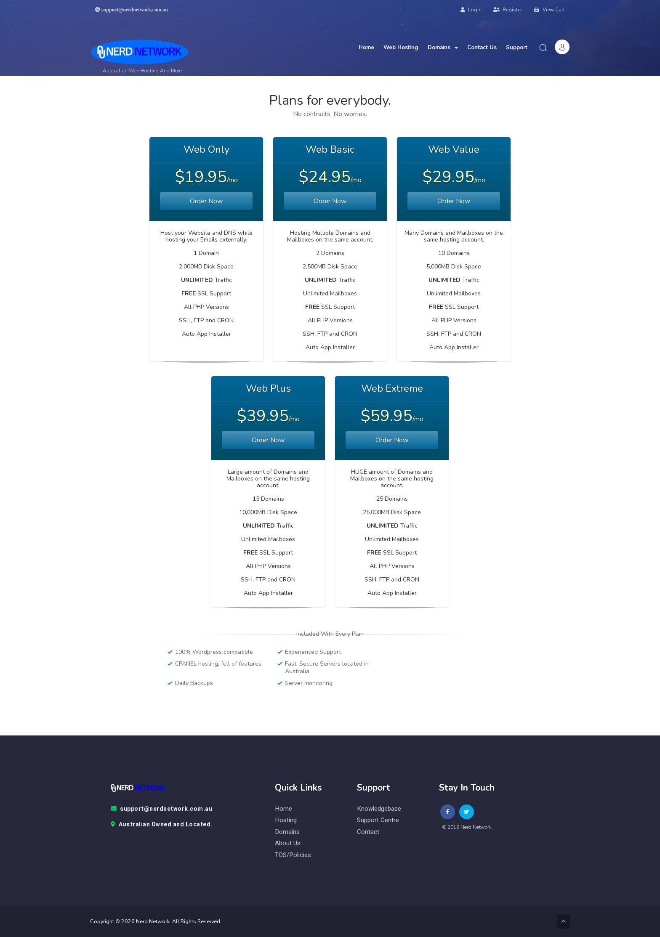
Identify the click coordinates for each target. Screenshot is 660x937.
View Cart (549, 9)
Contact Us (482, 47)
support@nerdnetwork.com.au (162, 809)
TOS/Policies (293, 855)
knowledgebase (379, 808)
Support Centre (378, 820)
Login (471, 9)
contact (368, 832)
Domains (443, 47)
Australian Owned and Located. (162, 824)
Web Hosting (400, 47)
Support (516, 47)
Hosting (286, 820)
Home (366, 47)
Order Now (206, 201)
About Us (288, 843)
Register (507, 9)
